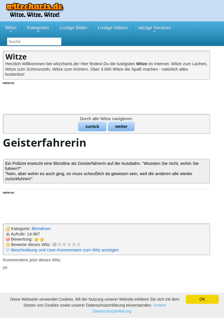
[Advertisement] (107, 97)
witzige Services (154, 29)
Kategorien (38, 29)
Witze (11, 29)
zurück (92, 126)
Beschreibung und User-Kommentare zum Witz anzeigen (65, 249)
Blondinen (41, 228)
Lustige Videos (113, 27)
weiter (121, 126)
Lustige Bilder (73, 27)
